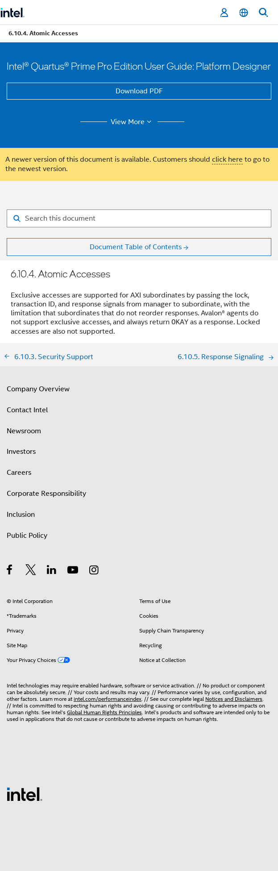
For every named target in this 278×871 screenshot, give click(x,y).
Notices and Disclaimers (233, 698)
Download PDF (139, 91)
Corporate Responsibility (46, 493)
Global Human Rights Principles (104, 712)
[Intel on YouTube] (73, 571)
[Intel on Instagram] (94, 571)
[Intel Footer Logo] (24, 793)
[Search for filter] (139, 218)
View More (132, 121)
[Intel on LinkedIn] (52, 571)
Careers (19, 472)
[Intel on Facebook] (10, 571)
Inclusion (21, 514)
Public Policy (27, 535)
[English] (243, 12)
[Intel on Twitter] (31, 571)
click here (227, 159)
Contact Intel (27, 410)
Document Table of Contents (136, 247)
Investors (21, 451)
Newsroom (24, 431)
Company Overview (38, 389)
